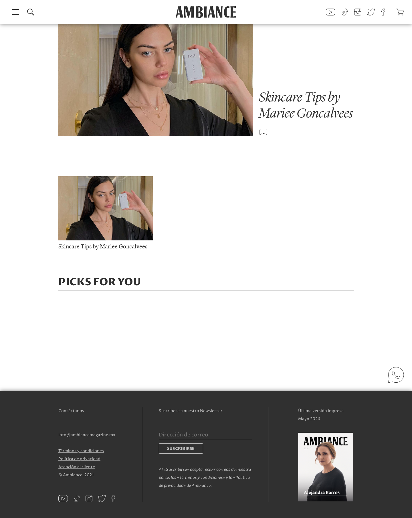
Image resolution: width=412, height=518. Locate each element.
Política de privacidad (79, 459)
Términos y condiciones (81, 451)
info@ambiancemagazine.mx (86, 435)
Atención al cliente (76, 467)
